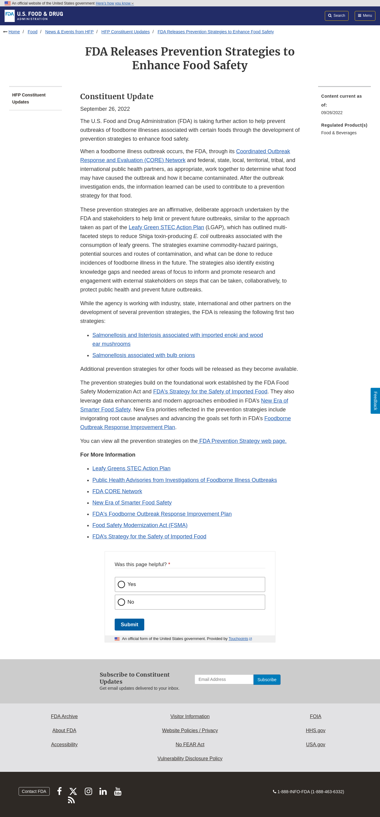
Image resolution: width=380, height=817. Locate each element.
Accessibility (64, 744)
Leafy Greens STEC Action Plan (131, 468)
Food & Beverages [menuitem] (339, 132)
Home (14, 31)
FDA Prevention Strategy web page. (242, 441)
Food (33, 31)
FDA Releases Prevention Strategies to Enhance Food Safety (216, 31)
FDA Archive (64, 716)
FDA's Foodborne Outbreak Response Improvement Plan (162, 514)
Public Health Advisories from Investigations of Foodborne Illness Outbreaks (184, 480)
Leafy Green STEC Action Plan (166, 227)
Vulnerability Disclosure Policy (190, 758)
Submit (129, 624)
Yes (131, 584)
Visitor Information (190, 716)
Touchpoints (238, 639)
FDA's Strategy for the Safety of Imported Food (210, 392)
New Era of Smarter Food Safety (132, 503)
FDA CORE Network (117, 491)
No (130, 602)
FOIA (315, 716)
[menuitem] (344, 106)
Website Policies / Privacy (190, 730)
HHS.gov (315, 730)
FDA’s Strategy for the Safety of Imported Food (149, 536)
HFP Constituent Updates (126, 31)
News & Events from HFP (69, 31)
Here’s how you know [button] (115, 3)
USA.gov (315, 744)
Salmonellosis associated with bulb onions (143, 355)
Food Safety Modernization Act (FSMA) (140, 525)
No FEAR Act (190, 744)
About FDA (64, 730)
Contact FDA (34, 791)
